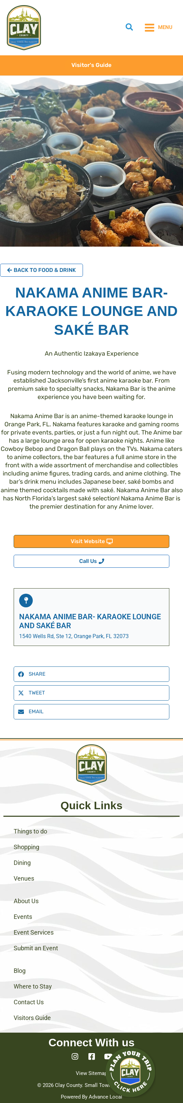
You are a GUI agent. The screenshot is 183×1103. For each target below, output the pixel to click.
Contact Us (29, 1002)
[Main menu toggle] (158, 27)
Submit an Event (36, 948)
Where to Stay (33, 986)
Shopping (26, 847)
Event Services (34, 932)
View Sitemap (91, 1073)
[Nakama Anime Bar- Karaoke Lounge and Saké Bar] (26, 600)
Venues (24, 878)
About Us (26, 901)
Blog (20, 970)
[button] (130, 28)
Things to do (30, 831)
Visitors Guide (32, 1017)
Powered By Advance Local (91, 1097)
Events (23, 916)
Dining (22, 862)
